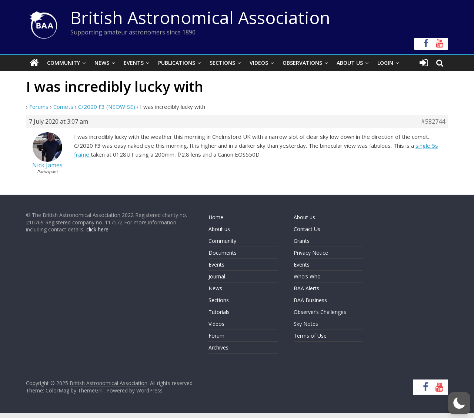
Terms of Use (310, 335)
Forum (216, 335)
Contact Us (307, 229)
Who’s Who (307, 276)
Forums (39, 106)
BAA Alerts (306, 288)
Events (134, 62)
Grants (302, 240)
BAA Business (310, 300)
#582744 (433, 121)
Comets (63, 106)
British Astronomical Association (200, 17)
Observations (302, 62)
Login (385, 62)
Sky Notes (306, 323)
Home (215, 217)
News (101, 62)
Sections (222, 62)
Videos (259, 62)
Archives (218, 347)
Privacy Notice (311, 252)
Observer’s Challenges (320, 311)
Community (63, 62)
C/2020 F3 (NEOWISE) (106, 106)
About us (219, 229)
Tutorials (219, 311)
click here (97, 229)
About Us (350, 62)
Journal (216, 276)
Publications (176, 62)
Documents (222, 252)
